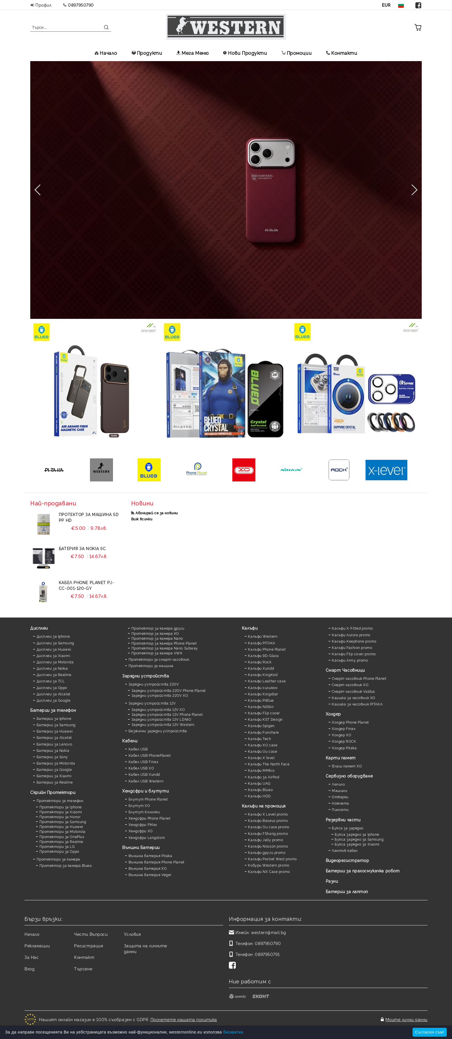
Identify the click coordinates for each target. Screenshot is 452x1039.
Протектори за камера (58, 859)
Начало (106, 53)
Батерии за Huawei (55, 731)
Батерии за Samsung (56, 724)
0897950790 (81, 4)
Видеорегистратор (347, 860)
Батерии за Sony (52, 756)
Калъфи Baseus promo (268, 820)
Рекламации (37, 945)
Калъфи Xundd (261, 668)
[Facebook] (233, 965)
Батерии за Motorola (56, 763)
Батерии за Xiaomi (54, 775)
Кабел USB (138, 748)
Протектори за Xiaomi (60, 811)
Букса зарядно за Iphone (357, 834)
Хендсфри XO (141, 830)
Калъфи (249, 627)
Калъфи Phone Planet (267, 649)
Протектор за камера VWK (157, 652)
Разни (332, 881)
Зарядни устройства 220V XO (159, 695)
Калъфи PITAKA (261, 642)
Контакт (84, 957)
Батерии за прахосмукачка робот (363, 870)
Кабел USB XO (141, 767)
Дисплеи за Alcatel (53, 693)
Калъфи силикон (262, 687)
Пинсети (340, 809)
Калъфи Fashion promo (352, 647)
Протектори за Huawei (61, 826)
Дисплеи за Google (54, 700)
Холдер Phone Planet (350, 722)
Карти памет (341, 757)
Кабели (129, 740)
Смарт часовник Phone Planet (359, 678)
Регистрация (88, 945)
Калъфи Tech (259, 738)
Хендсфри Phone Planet (150, 818)
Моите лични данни (406, 1019)
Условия (132, 934)
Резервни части (343, 819)
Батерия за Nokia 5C (82, 548)
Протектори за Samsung (62, 821)
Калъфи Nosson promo (268, 846)
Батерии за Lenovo (54, 743)
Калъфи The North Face (268, 763)
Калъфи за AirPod (263, 776)
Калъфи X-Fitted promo (352, 628)
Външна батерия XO (148, 868)
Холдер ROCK (344, 741)
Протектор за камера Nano (157, 638)
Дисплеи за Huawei (54, 649)
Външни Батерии (141, 847)
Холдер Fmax (343, 728)
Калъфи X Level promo (268, 814)
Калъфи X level (261, 757)
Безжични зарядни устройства (158, 730)
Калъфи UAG (259, 783)
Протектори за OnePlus (61, 836)
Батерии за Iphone (54, 718)
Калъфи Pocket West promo (272, 858)
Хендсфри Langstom (147, 837)
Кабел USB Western (146, 780)
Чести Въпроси (91, 934)
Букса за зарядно (348, 827)
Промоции (297, 53)
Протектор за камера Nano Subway (164, 647)
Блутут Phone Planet (148, 799)
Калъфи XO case (262, 744)
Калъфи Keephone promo (354, 641)
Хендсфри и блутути (145, 790)
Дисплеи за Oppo (52, 687)
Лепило (338, 784)
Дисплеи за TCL (51, 680)
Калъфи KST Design (265, 719)
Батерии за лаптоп (347, 891)
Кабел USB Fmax (144, 761)
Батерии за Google (54, 769)
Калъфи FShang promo (268, 833)
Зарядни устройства (145, 675)
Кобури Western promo (268, 865)
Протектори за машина (151, 665)
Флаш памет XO (347, 765)
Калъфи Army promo (350, 660)
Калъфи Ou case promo (268, 826)
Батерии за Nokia (53, 750)
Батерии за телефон (53, 710)
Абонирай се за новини (156, 512)
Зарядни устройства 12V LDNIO (161, 719)
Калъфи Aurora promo (351, 634)
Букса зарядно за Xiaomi (357, 844)
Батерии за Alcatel (54, 737)
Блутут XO (139, 805)
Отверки (340, 796)
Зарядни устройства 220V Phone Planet (168, 690)
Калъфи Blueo (260, 789)
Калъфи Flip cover (264, 712)
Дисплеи (39, 627)
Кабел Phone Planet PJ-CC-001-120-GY (86, 585)
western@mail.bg (268, 932)
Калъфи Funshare (263, 732)
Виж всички (141, 518)
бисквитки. (233, 1032)
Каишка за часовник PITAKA (357, 703)
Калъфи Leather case (267, 680)
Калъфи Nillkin (261, 706)
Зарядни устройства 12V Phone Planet (167, 714)
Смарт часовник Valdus (353, 691)
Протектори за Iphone (60, 806)
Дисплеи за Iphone (53, 636)
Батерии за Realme (55, 782)
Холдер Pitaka (344, 747)
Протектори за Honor (60, 816)
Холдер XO (341, 734)
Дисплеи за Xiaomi (53, 655)
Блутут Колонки (144, 811)
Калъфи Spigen (261, 725)
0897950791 (267, 954)
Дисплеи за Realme (54, 674)
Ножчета (340, 803)
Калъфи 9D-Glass (263, 655)
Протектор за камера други (157, 628)
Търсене (83, 968)
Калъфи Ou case (262, 751)
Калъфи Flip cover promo (354, 653)
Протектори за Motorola (62, 831)
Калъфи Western (262, 636)
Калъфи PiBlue (261, 700)
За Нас (32, 957)
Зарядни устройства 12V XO (158, 709)
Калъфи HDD (259, 795)
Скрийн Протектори (53, 792)
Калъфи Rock (259, 661)
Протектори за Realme (61, 841)
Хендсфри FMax (143, 824)
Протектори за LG (57, 846)
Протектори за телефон (60, 800)
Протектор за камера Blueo (65, 865)
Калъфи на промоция (264, 805)
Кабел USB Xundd (144, 774)
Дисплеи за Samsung (55, 642)
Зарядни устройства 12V (152, 703)
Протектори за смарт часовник (159, 659)
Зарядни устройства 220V (154, 684)
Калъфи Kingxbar (263, 693)
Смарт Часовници (345, 670)
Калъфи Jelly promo (265, 839)
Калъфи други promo (266, 852)
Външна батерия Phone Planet (156, 861)
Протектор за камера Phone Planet (164, 643)
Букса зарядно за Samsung (359, 839)
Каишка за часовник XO (353, 697)
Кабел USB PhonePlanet (150, 755)
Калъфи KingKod (262, 674)
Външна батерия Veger (150, 874)
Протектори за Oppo (59, 851)
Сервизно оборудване (349, 775)
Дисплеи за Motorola (55, 661)
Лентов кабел (345, 850)
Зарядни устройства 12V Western (163, 724)
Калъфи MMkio (261, 770)
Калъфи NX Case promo (269, 871)
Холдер (333, 713)
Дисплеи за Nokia (52, 668)
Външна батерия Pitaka (150, 855)
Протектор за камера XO (155, 633)
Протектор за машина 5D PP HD (88, 517)
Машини (339, 790)
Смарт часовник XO (350, 684)
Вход (30, 968)
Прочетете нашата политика (183, 1019)
